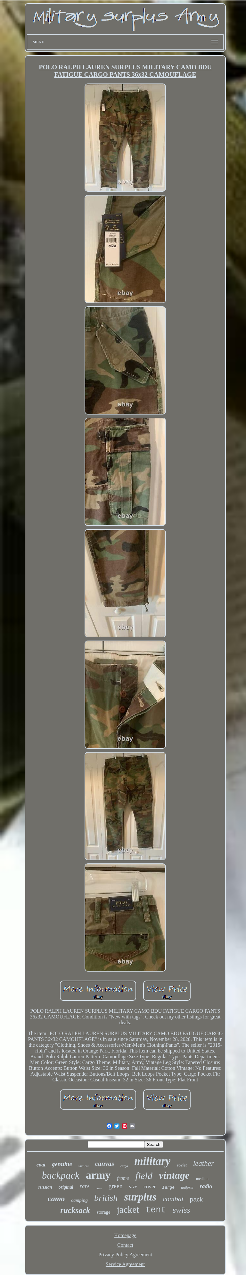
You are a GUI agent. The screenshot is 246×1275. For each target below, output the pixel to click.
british (106, 1198)
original (66, 1187)
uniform (187, 1187)
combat (173, 1199)
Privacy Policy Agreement (125, 1254)
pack (196, 1199)
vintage (174, 1175)
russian (45, 1187)
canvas (104, 1163)
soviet (181, 1165)
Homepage (125, 1235)
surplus (140, 1197)
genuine (62, 1164)
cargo (124, 1166)
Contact (125, 1245)
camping (79, 1200)
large (168, 1187)
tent (155, 1210)
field (143, 1175)
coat (41, 1164)
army (98, 1175)
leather (203, 1163)
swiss (181, 1210)
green (115, 1186)
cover (150, 1186)
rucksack (75, 1210)
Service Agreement (125, 1264)
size (133, 1186)
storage (103, 1212)
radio (206, 1186)
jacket (128, 1209)
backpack (60, 1175)
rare (84, 1186)
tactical (83, 1166)
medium (202, 1178)
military (153, 1161)
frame (123, 1178)
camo (56, 1198)
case (99, 1188)
